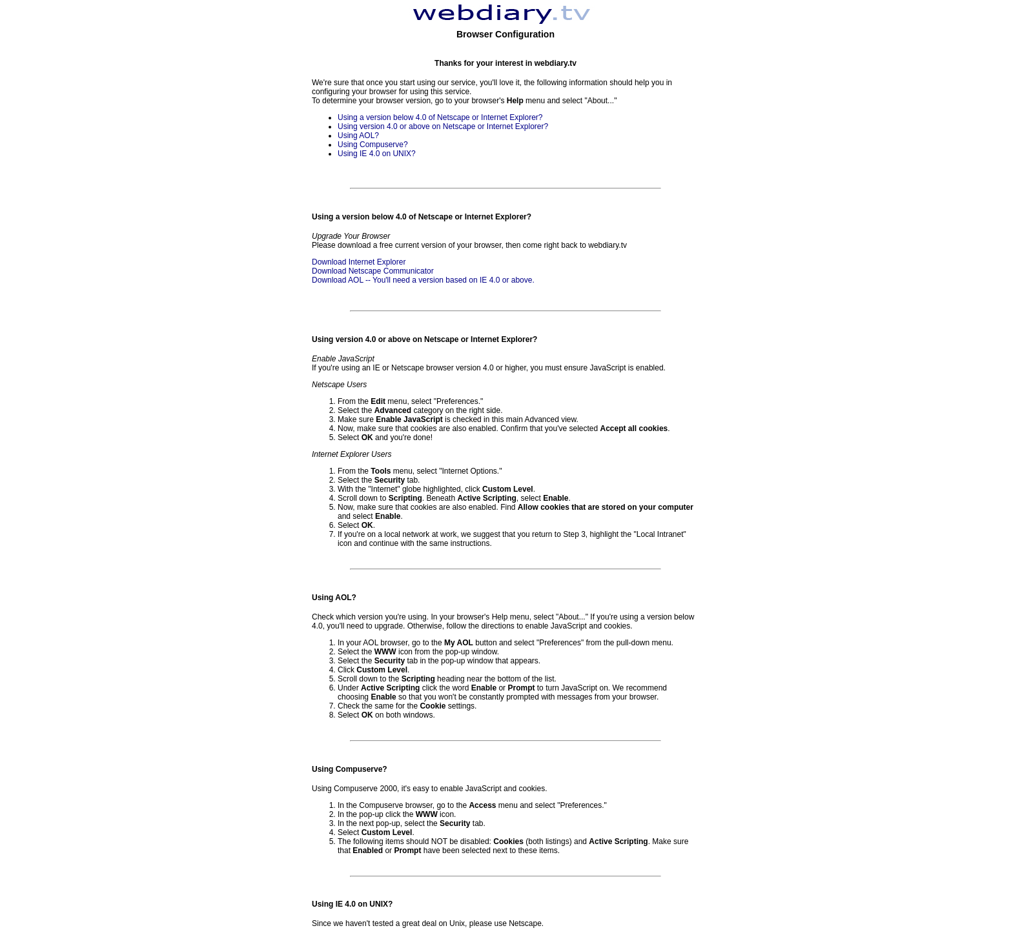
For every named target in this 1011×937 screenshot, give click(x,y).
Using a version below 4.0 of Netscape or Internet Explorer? (440, 117)
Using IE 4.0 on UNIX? (377, 153)
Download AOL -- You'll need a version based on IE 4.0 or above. (423, 280)
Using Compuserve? (373, 144)
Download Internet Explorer (358, 262)
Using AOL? (358, 135)
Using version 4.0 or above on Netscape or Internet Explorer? (443, 126)
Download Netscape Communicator (373, 271)
